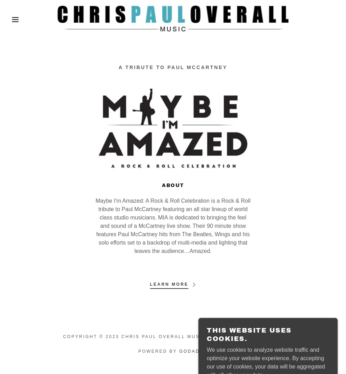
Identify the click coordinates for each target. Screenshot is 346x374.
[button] (17, 20)
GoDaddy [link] (193, 351)
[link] (173, 19)
